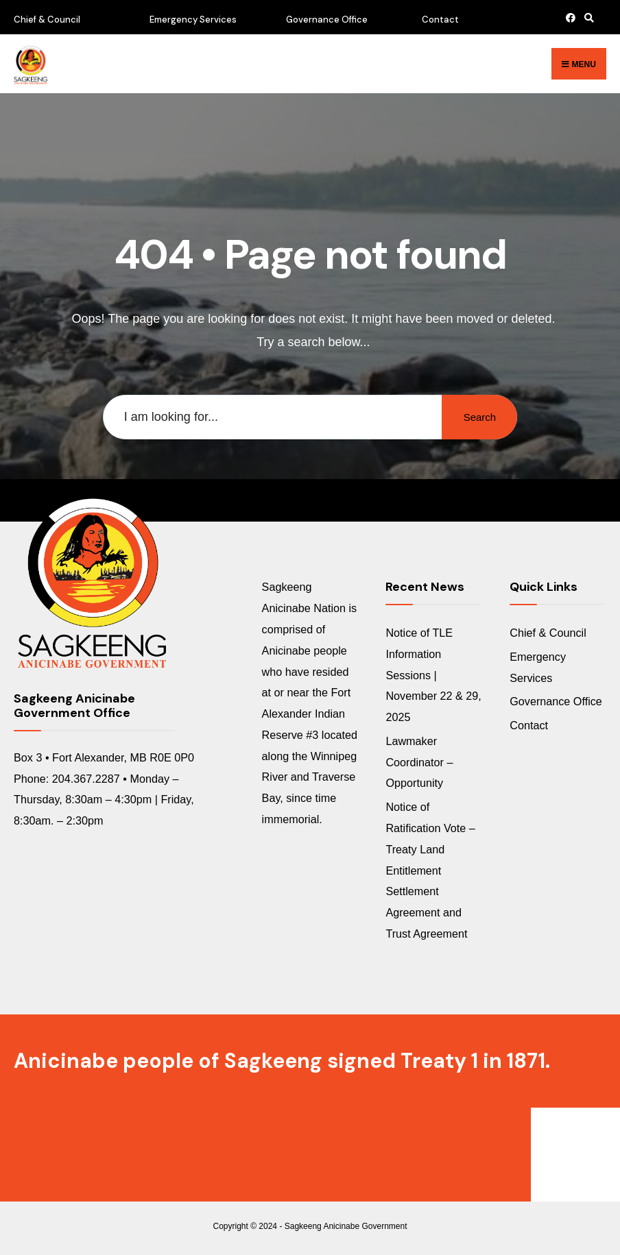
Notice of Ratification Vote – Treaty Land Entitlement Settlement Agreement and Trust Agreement (430, 870)
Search (480, 417)
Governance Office (327, 19)
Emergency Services (193, 19)
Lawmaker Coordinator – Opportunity (419, 762)
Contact (440, 19)
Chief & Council (47, 19)
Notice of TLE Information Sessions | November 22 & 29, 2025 (433, 674)
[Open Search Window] (587, 17)
